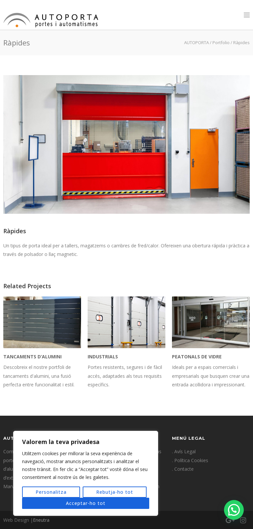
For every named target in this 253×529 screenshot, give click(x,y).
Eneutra (41, 520)
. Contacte (183, 469)
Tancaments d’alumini (32, 356)
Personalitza (51, 492)
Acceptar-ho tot (85, 503)
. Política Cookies (190, 460)
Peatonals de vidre (197, 356)
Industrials (103, 356)
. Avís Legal (184, 451)
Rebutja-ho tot (114, 492)
